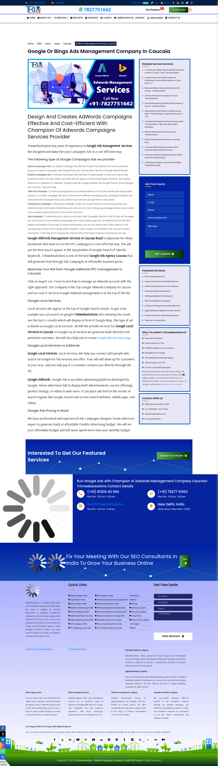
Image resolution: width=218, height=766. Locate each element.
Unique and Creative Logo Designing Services (160, 281)
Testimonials (134, 596)
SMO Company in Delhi (77, 624)
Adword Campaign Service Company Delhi (111, 600)
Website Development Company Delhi (110, 616)
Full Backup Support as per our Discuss (158, 348)
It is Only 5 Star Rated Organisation (156, 368)
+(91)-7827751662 (35, 3)
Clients (106, 18)
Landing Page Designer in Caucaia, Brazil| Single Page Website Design (161, 164)
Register (165, 3)
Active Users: (139, 3)
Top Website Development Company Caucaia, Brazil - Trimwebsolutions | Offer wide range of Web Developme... (163, 124)
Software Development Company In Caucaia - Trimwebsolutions (160, 97)
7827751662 (179, 10)
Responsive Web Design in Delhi (81, 608)
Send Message (173, 636)
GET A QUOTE (164, 254)
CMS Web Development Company (108, 620)
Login (154, 3)
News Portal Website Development (156, 301)
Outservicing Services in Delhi (107, 604)
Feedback (133, 600)
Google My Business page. (114, 338)
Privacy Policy (135, 616)
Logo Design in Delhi (76, 600)
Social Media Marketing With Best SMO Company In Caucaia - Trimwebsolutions (162, 104)
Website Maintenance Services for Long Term (160, 286)
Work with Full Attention (152, 338)
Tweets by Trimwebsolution (39, 649)
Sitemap (133, 604)
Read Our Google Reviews (171, 384)
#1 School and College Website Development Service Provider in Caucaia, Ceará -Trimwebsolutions (163, 71)
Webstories (155, 18)
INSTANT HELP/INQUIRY (173, 456)
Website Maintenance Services (80, 616)
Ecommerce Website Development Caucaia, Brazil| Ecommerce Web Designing (162, 156)
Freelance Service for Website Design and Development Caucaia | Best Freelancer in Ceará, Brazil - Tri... (161, 80)
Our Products (155, 9)
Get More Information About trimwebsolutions (160, 316)
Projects (76, 18)
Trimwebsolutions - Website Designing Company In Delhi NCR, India (108, 760)
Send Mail (58, 3)
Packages (91, 18)
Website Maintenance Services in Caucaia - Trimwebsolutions (159, 133)
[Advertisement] (109, 33)
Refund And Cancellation (139, 620)
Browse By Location (137, 608)
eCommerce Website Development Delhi (111, 612)
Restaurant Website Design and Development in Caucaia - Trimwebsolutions (161, 89)
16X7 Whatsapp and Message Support (157, 358)
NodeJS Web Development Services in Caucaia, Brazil (161, 141)
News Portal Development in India (108, 624)
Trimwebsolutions (77, 649)
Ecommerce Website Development (156, 291)
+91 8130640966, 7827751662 (155, 409)
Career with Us (123, 18)
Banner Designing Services (153, 277)
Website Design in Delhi (77, 596)
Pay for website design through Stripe (109, 756)
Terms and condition (137, 612)
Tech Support (134, 624)
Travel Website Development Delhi (108, 628)
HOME (31, 18)
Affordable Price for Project (153, 353)
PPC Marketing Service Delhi (79, 628)
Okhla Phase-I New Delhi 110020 (155, 404)
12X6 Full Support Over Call (153, 363)
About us (45, 18)
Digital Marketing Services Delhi (80, 620)
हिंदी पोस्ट (132, 628)
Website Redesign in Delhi (78, 612)
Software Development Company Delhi (110, 608)
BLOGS (140, 18)
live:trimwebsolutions (151, 419)
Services (61, 18)
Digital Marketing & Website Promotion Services (161, 311)
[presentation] (166, 244)
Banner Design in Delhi (77, 604)
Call (185, 561)
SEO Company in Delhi (104, 596)
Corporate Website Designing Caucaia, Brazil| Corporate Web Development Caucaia (160, 148)
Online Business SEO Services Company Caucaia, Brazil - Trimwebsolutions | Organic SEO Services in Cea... (162, 114)
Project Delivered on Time (153, 343)
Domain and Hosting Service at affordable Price (161, 306)
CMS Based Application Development (157, 296)
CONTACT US (172, 18)
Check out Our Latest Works (153, 320)
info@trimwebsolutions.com (154, 414)
